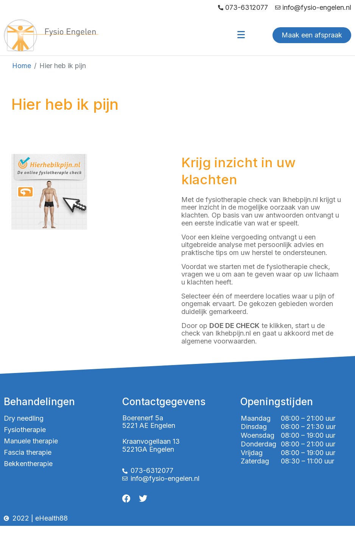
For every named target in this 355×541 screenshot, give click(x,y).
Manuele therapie (31, 441)
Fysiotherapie (25, 430)
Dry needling (24, 418)
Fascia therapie (27, 452)
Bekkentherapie (28, 464)
